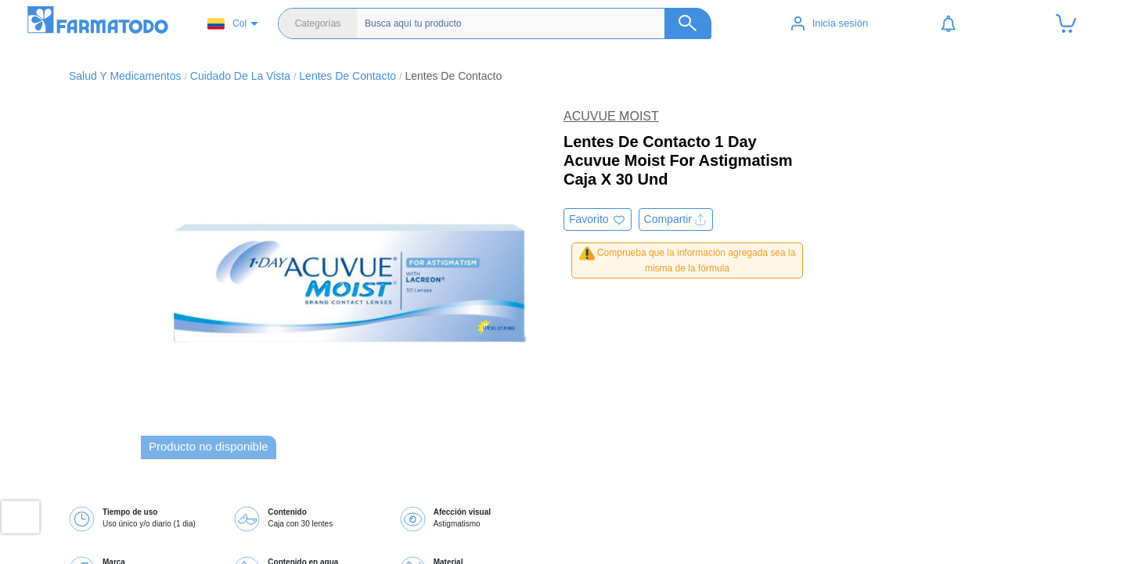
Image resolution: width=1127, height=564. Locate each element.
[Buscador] (530, 23)
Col (227, 24)
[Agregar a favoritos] (598, 219)
